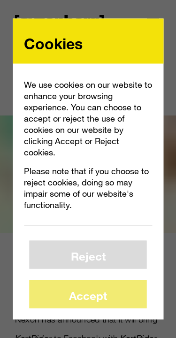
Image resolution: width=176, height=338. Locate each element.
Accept (88, 295)
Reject (88, 255)
